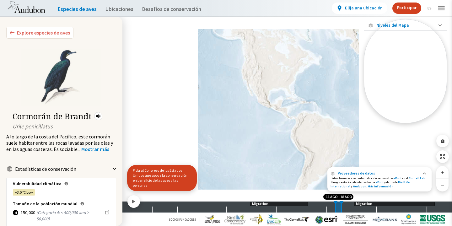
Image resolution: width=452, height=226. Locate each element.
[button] (98, 116)
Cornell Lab (417, 178)
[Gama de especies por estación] (405, 86)
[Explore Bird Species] (39, 33)
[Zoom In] (442, 172)
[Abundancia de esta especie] (405, 68)
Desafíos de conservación (181, 9)
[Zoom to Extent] (442, 156)
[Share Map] (442, 141)
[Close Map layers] (405, 25)
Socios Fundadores (182, 219)
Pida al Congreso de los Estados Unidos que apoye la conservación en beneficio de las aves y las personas (160, 178)
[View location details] (354, 8)
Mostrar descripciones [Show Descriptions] (405, 124)
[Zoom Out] (442, 185)
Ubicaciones (125, 9)
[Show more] (95, 149)
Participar (401, 7)
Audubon (359, 186)
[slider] (335, 207)
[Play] (133, 201)
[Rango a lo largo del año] (405, 118)
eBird (397, 178)
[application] (226, 113)
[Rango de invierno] (405, 107)
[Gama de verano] (405, 97)
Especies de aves (78, 9)
